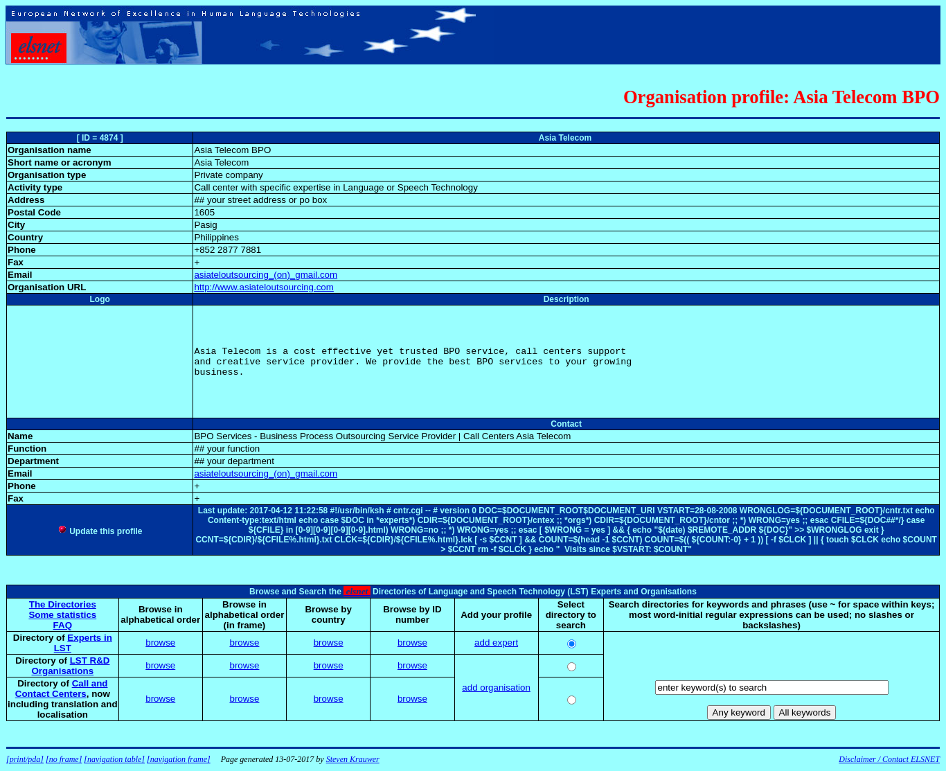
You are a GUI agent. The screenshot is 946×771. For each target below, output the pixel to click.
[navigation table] (114, 759)
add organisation (496, 687)
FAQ (62, 625)
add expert (496, 642)
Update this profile (100, 531)
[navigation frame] (179, 759)
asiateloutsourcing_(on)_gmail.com (265, 274)
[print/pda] (25, 759)
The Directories (62, 604)
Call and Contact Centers (61, 688)
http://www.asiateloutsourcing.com (264, 287)
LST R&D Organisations (71, 665)
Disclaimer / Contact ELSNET (889, 759)
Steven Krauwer (353, 759)
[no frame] (64, 759)
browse (160, 642)
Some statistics (62, 615)
